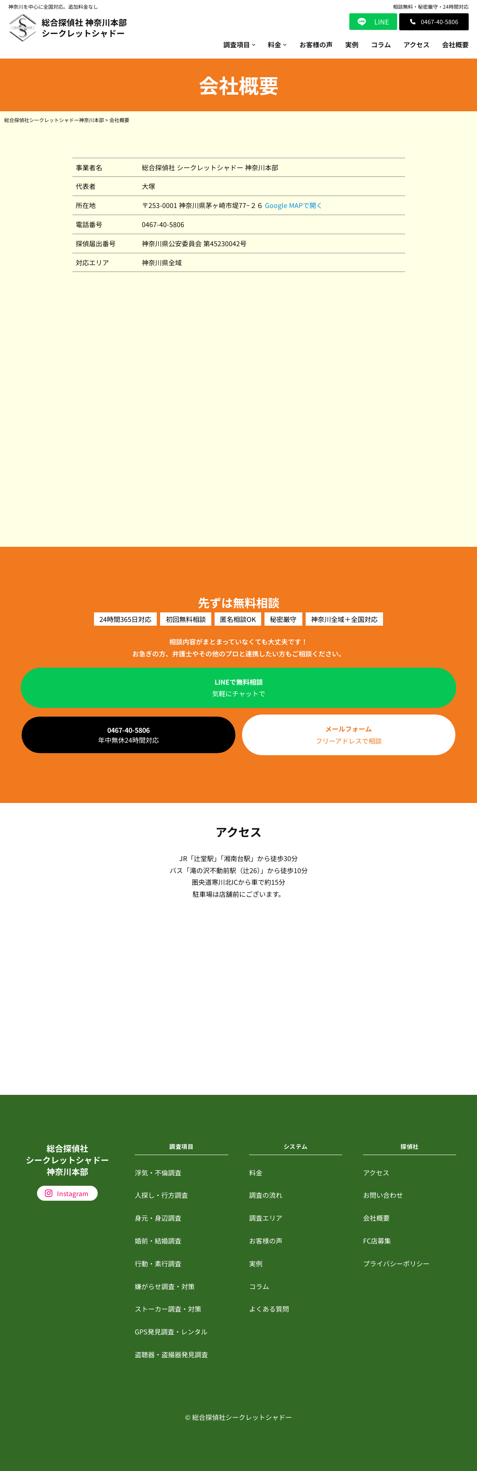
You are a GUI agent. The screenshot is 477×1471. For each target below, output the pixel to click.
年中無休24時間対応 (128, 735)
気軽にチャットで (238, 688)
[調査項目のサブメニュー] (254, 44)
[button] (434, 21)
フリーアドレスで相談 (349, 735)
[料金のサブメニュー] (285, 44)
